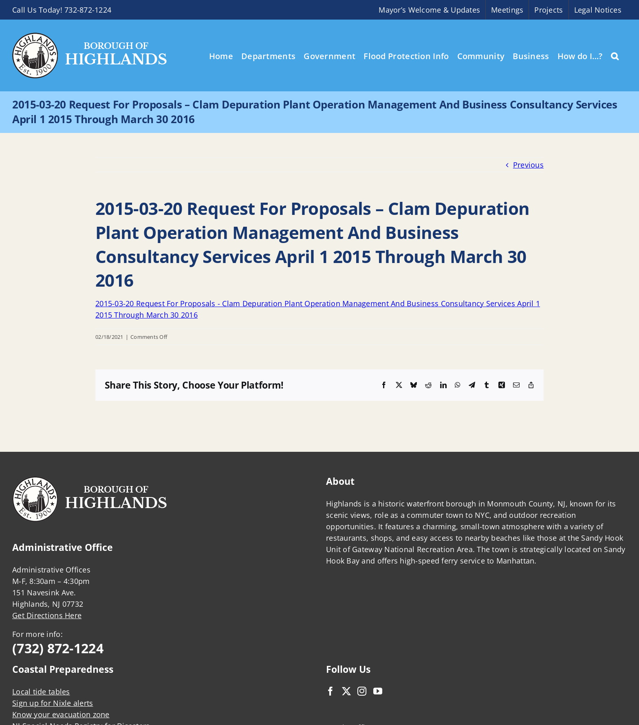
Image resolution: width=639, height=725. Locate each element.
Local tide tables (41, 691)
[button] (615, 55)
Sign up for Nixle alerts (52, 703)
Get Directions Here (47, 615)
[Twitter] (346, 691)
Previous (528, 165)
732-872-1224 (87, 10)
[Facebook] (330, 691)
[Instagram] (361, 691)
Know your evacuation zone (61, 714)
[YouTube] (377, 691)
